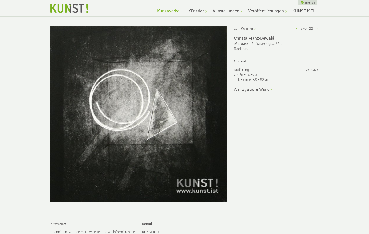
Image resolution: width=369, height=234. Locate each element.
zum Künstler (243, 28)
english (310, 2)
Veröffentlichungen (266, 10)
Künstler (196, 10)
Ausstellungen (226, 10)
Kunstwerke (168, 10)
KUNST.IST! (303, 10)
